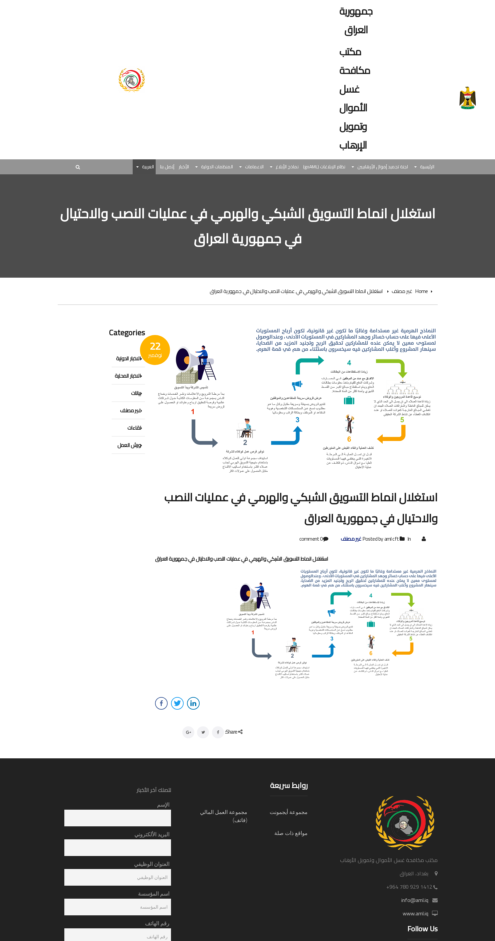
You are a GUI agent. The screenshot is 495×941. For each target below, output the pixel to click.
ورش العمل (129, 445)
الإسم (163, 805)
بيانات (136, 393)
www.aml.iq (415, 913)
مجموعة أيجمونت (289, 812)
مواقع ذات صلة (291, 833)
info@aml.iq (414, 900)
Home (421, 291)
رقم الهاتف (157, 923)
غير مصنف (402, 291)
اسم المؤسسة (153, 894)
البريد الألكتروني (151, 834)
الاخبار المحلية (128, 376)
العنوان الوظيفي (151, 864)
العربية (148, 166)
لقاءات (134, 428)
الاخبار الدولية (128, 358)
